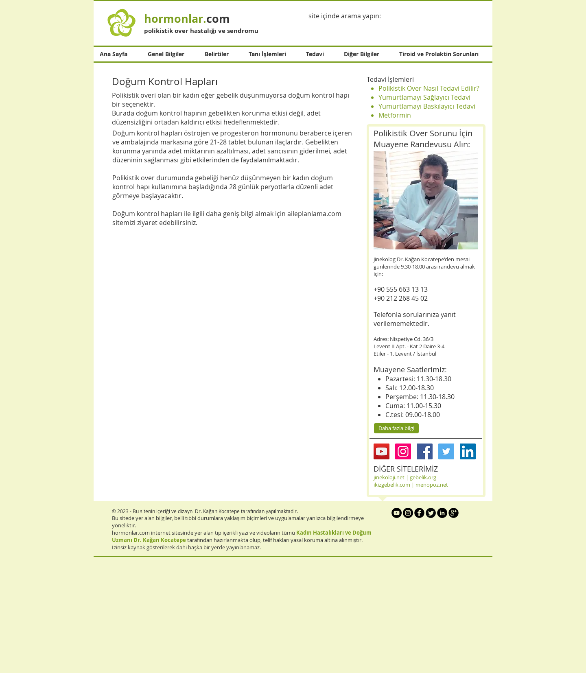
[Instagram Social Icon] (403, 451)
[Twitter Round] (431, 513)
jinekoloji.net (389, 477)
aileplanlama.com (314, 213)
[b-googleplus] (453, 513)
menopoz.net (431, 484)
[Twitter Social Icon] (446, 451)
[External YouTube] (234, 306)
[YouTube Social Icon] (381, 451)
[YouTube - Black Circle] (396, 513)
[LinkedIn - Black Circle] (442, 513)
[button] (170, 54)
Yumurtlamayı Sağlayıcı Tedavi (424, 97)
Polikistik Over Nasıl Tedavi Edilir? (428, 88)
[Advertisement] (244, 615)
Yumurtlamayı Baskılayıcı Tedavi (426, 106)
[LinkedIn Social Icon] (468, 451)
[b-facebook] (419, 513)
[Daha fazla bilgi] (396, 428)
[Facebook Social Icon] (425, 451)
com (187, 18)
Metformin (394, 115)
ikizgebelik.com (392, 484)
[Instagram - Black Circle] (408, 513)
